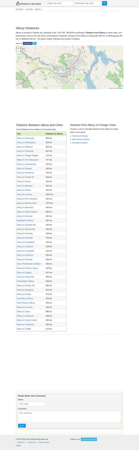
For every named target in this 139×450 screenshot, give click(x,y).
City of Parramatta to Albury (29, 264)
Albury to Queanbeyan (26, 164)
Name (20, 399)
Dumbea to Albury (80, 143)
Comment (22, 409)
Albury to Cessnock (25, 324)
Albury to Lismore (24, 194)
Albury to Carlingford (26, 242)
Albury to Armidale (25, 238)
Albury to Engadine (25, 290)
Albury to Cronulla (24, 307)
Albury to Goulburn (25, 255)
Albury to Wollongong (26, 142)
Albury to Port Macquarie (27, 160)
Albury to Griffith (24, 329)
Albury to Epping (24, 272)
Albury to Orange (24, 168)
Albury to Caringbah (25, 251)
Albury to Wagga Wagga (27, 155)
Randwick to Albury (25, 220)
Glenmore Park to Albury (27, 268)
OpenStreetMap (118, 88)
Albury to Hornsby (24, 259)
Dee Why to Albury (25, 298)
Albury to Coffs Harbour (27, 212)
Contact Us (31, 442)
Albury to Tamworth (25, 151)
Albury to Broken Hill (26, 285)
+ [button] (18, 48)
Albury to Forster (24, 294)
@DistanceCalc (89, 439)
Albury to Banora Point (27, 203)
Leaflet (110, 88)
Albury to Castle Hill (25, 177)
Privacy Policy (43, 442)
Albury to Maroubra (25, 207)
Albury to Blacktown (25, 173)
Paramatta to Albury (25, 281)
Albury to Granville (25, 233)
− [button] (18, 51)
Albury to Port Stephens (27, 199)
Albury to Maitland (25, 147)
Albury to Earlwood (25, 316)
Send (21, 426)
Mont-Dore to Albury (81, 139)
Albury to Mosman (25, 216)
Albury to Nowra (24, 181)
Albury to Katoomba (25, 277)
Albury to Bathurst (24, 186)
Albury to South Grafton (27, 320)
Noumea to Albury (80, 136)
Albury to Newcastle (25, 138)
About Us (21, 442)
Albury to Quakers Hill (26, 225)
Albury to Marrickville (26, 229)
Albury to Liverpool (25, 246)
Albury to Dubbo (24, 190)
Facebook (28, 43)
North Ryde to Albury (26, 303)
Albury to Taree (23, 311)
